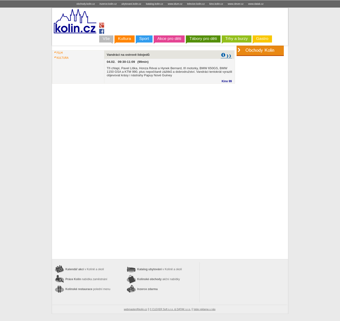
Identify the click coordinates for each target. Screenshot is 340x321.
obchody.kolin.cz (85, 3)
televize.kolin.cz (196, 3)
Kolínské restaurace (87, 289)
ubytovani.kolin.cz (131, 3)
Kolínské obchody (158, 279)
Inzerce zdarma (147, 289)
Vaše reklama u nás (204, 309)
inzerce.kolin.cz (108, 3)
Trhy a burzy (236, 38)
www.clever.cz (235, 3)
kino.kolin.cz (216, 3)
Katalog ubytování (159, 269)
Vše (106, 38)
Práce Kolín (86, 279)
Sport (144, 38)
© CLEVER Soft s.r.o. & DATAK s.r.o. (170, 309)
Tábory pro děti (203, 38)
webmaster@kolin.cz (135, 309)
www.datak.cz (256, 3)
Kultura (124, 38)
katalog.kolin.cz (154, 3)
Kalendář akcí (84, 269)
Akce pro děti (169, 38)
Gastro (262, 38)
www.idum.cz (175, 3)
